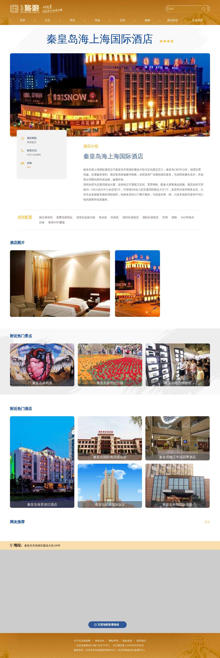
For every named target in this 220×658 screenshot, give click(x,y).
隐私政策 (127, 641)
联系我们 (141, 641)
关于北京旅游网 (82, 641)
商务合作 (99, 641)
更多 (207, 521)
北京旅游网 (36, 9)
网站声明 (113, 641)
